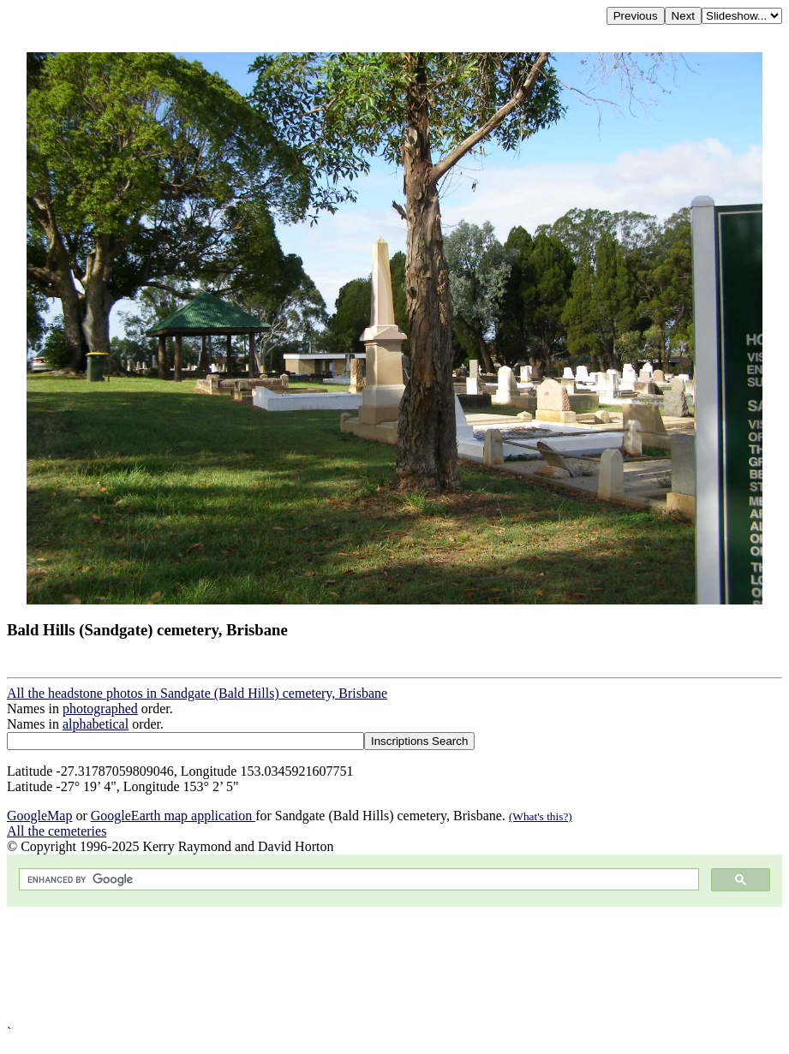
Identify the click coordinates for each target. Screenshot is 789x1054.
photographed (100, 708)
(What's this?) (540, 816)
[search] (357, 879)
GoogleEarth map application (173, 815)
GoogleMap (39, 815)
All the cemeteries (56, 831)
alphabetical (96, 724)
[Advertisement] (394, 966)
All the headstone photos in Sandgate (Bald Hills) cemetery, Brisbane (197, 693)
